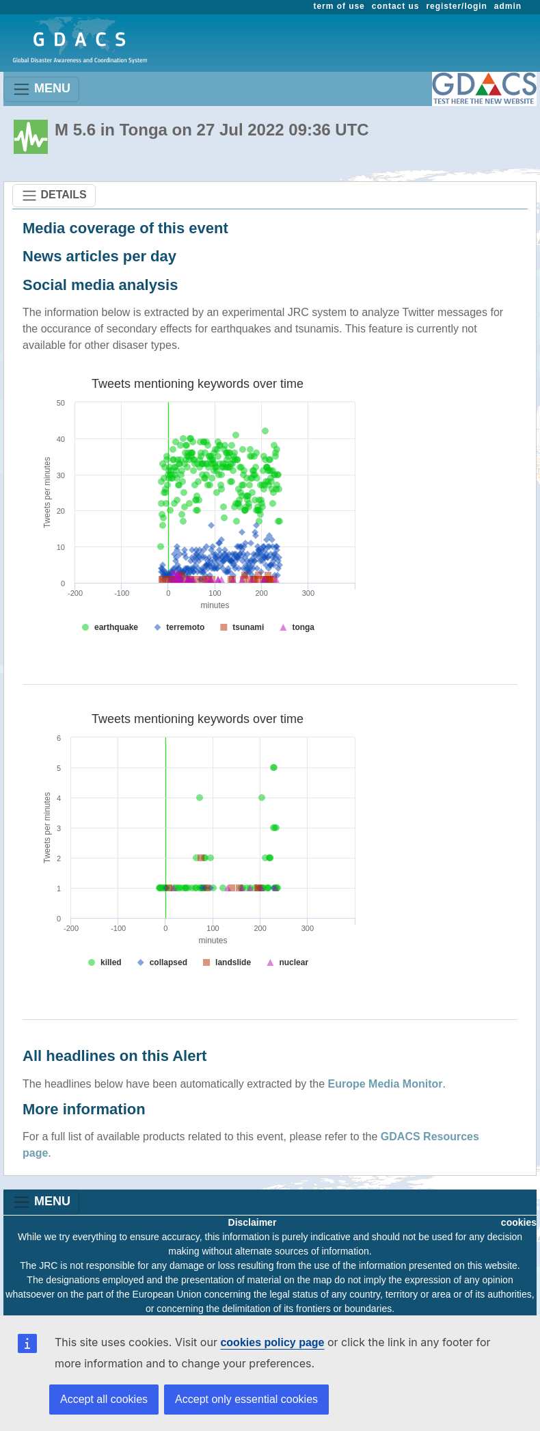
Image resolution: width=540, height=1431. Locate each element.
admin (508, 6)
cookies (519, 1222)
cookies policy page (272, 1342)
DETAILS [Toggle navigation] (54, 195)
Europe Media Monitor (385, 1084)
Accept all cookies (104, 1399)
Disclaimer (252, 1222)
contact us (396, 6)
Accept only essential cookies (246, 1399)
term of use (339, 6)
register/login (456, 6)
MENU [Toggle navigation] (41, 89)
